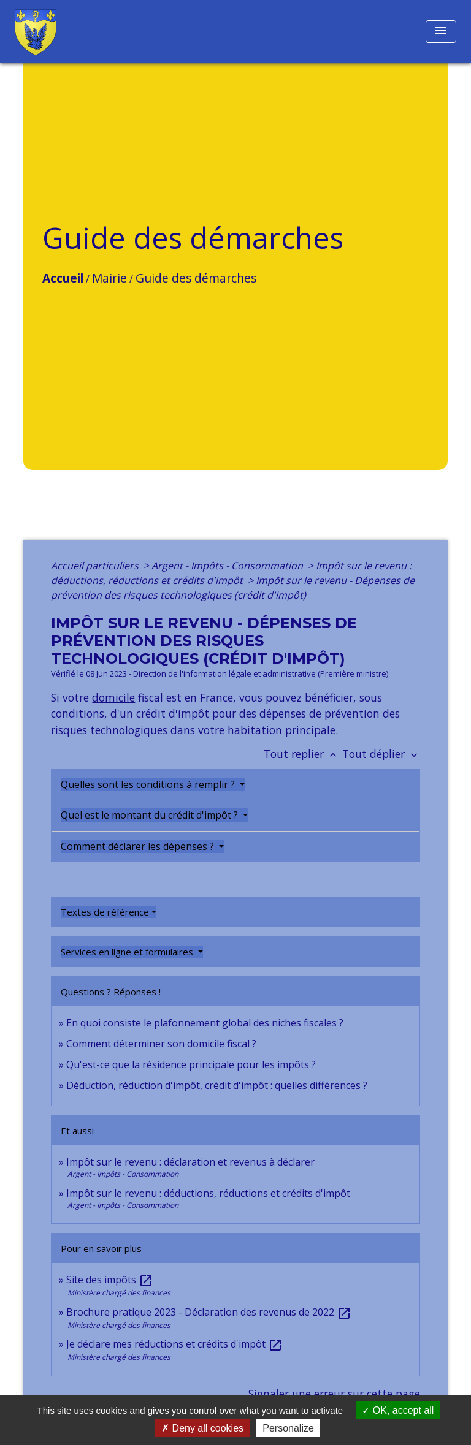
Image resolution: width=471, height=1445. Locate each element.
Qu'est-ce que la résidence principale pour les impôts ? (191, 1064)
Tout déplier (381, 753)
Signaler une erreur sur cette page (334, 1393)
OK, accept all (398, 1410)
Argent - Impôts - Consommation (228, 565)
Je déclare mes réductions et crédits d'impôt (174, 1344)
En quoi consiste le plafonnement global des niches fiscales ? (204, 1023)
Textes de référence (105, 912)
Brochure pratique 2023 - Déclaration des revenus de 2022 (208, 1312)
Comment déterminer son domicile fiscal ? (161, 1043)
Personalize (288, 1428)
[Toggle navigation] (441, 31)
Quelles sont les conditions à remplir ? (149, 784)
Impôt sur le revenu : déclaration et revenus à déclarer (190, 1162)
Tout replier (303, 753)
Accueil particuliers (96, 565)
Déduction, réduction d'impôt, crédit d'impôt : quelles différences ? (216, 1085)
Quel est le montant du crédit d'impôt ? (150, 815)
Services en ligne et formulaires (128, 952)
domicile (113, 697)
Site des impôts (109, 1279)
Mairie (109, 278)
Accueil (62, 278)
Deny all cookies (202, 1428)
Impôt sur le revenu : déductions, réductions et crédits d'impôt (208, 1193)
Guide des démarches (196, 278)
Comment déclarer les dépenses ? (138, 846)
